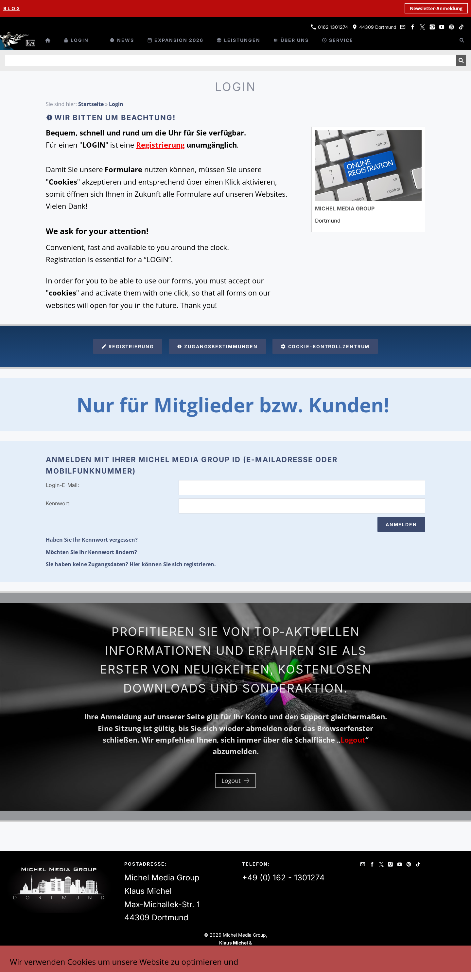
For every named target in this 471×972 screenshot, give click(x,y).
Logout (235, 780)
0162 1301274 (329, 27)
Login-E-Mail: (62, 485)
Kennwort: (58, 503)
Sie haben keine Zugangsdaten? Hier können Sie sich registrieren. (131, 564)
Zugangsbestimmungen (217, 346)
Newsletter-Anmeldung (436, 8)
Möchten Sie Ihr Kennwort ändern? (91, 552)
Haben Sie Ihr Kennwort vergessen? (92, 539)
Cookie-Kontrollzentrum (325, 346)
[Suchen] (230, 60)
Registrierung (127, 346)
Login (116, 104)
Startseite (91, 104)
